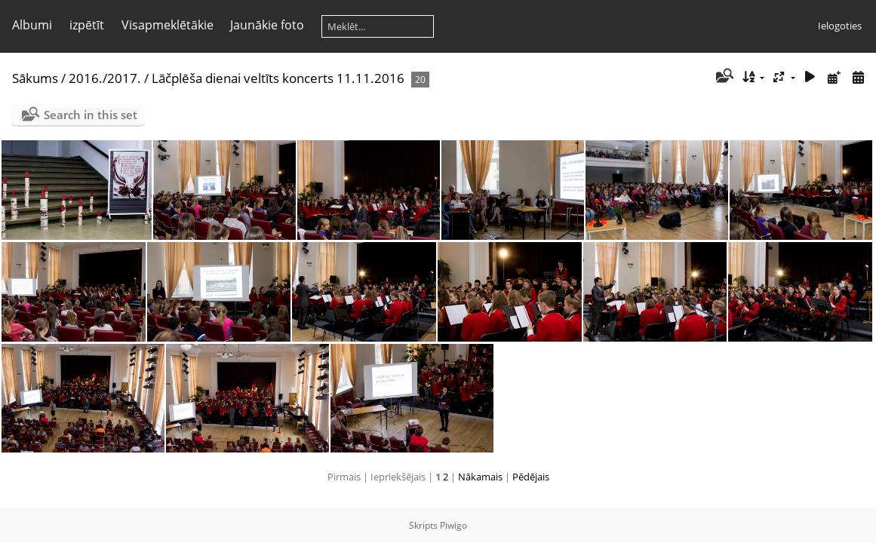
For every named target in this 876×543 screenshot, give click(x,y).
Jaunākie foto (267, 25)
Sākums (35, 78)
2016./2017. (105, 78)
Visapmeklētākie (167, 25)
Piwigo (453, 525)
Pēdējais (530, 476)
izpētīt (86, 25)
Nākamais (480, 476)
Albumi (32, 25)
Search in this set (90, 114)
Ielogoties (840, 25)
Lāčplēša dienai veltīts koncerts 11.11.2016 (278, 78)
